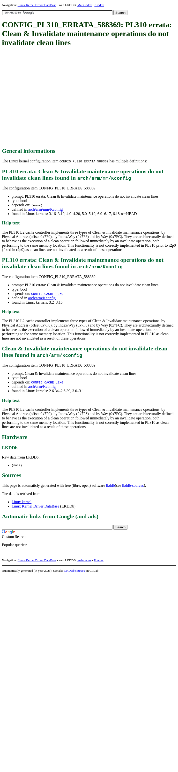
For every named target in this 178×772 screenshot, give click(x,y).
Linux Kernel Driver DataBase (37, 5)
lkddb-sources (133, 486)
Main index (84, 5)
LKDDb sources (74, 571)
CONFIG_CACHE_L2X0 (47, 294)
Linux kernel (21, 502)
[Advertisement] (45, 97)
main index (84, 560)
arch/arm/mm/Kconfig (45, 209)
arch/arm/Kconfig (42, 298)
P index (99, 5)
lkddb (110, 486)
